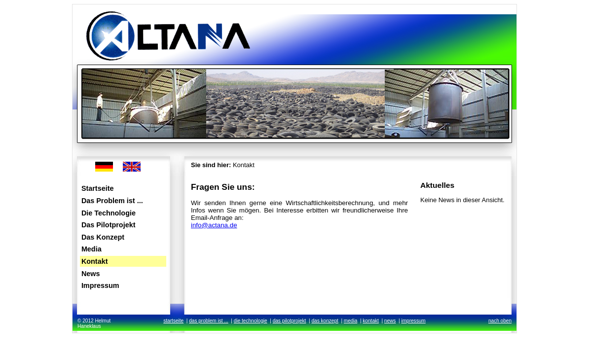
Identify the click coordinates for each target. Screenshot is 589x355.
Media (91, 249)
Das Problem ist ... (112, 201)
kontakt (371, 320)
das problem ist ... (208, 320)
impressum (413, 320)
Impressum (100, 285)
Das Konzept (102, 237)
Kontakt (94, 261)
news (390, 320)
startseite (173, 320)
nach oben (500, 320)
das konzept (324, 320)
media (350, 320)
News (90, 274)
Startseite (97, 188)
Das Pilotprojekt (108, 225)
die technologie (250, 320)
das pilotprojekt (289, 320)
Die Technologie (108, 213)
